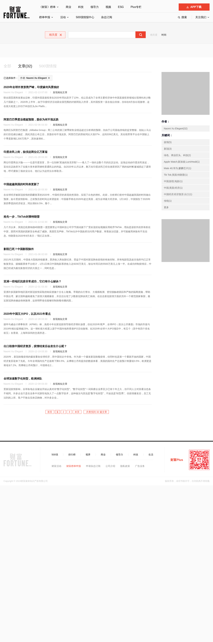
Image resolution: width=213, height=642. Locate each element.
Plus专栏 (136, 6)
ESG (121, 6)
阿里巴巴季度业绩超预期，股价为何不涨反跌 (31, 120)
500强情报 (50, 66)
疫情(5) (168, 142)
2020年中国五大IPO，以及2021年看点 (27, 314)
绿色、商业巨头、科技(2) (177, 155)
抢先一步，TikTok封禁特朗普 (22, 217)
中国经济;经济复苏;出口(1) (178, 194)
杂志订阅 (106, 17)
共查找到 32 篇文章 (96, 412)
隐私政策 (125, 466)
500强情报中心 (85, 17)
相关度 (153, 34)
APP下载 (194, 6)
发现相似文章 (60, 92)
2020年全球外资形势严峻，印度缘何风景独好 (31, 87)
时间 (164, 34)
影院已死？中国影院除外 (19, 249)
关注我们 (200, 17)
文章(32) (26, 66)
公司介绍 (110, 466)
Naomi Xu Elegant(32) (176, 129)
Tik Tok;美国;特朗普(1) (176, 175)
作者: (33, 78)
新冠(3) (168, 149)
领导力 (94, 6)
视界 (88, 455)
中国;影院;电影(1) (173, 181)
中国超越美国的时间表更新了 (21, 184)
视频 (108, 6)
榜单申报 (44, 17)
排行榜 (72, 455)
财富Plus (176, 460)
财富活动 (56, 466)
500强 (55, 455)
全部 (8, 66)
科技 (81, 6)
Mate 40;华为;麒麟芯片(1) (177, 168)
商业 (68, 6)
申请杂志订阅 (93, 466)
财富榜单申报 (73, 466)
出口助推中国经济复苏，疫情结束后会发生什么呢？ (35, 346)
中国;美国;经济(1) (173, 188)
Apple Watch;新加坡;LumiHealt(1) (182, 162)
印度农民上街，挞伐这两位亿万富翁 (26, 152)
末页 (77, 412)
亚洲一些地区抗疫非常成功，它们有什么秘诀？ (32, 281)
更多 (166, 207)
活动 (63, 17)
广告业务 (140, 466)
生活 (150, 455)
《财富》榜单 (47, 6)
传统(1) (168, 201)
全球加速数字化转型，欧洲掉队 (23, 379)
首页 (49, 412)
